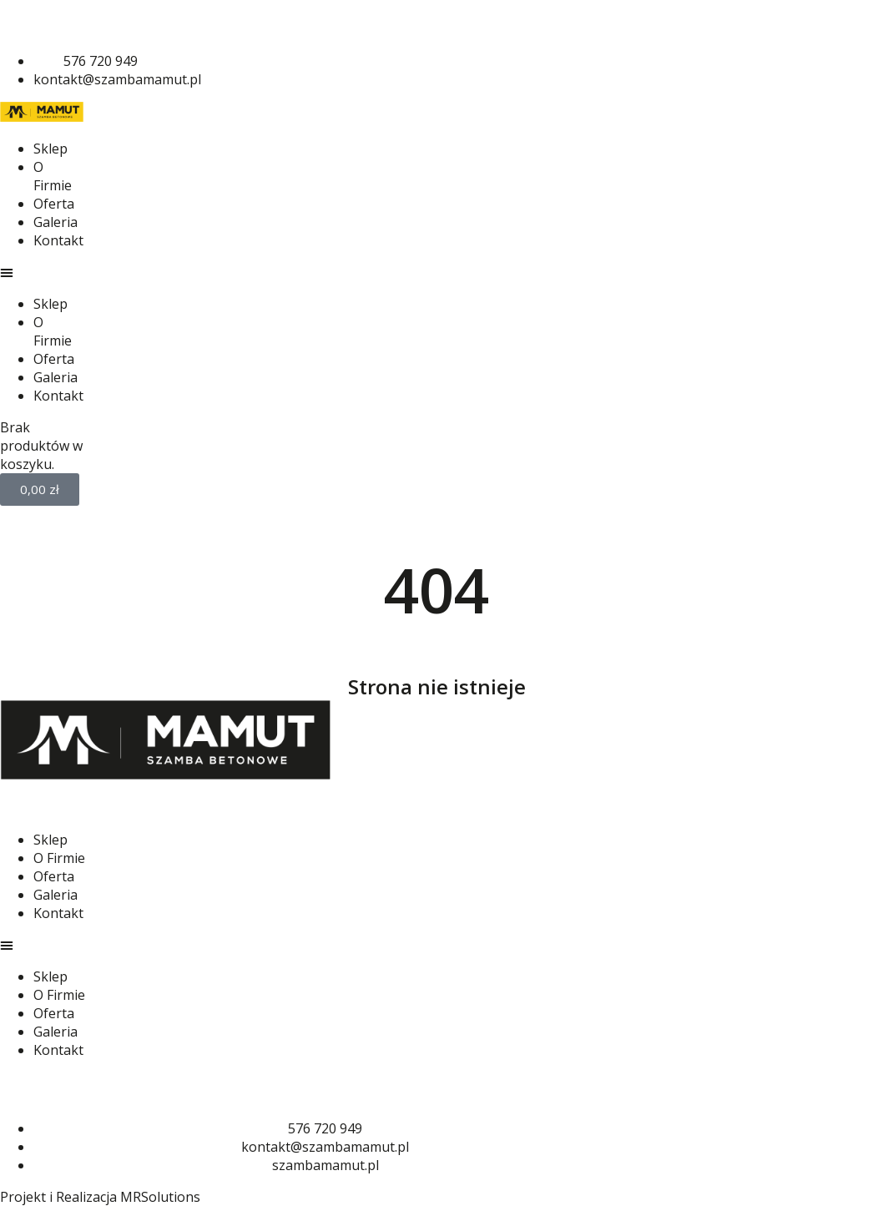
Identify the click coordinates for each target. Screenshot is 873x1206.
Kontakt (58, 240)
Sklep (50, 148)
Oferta (53, 203)
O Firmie (52, 176)
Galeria (55, 222)
